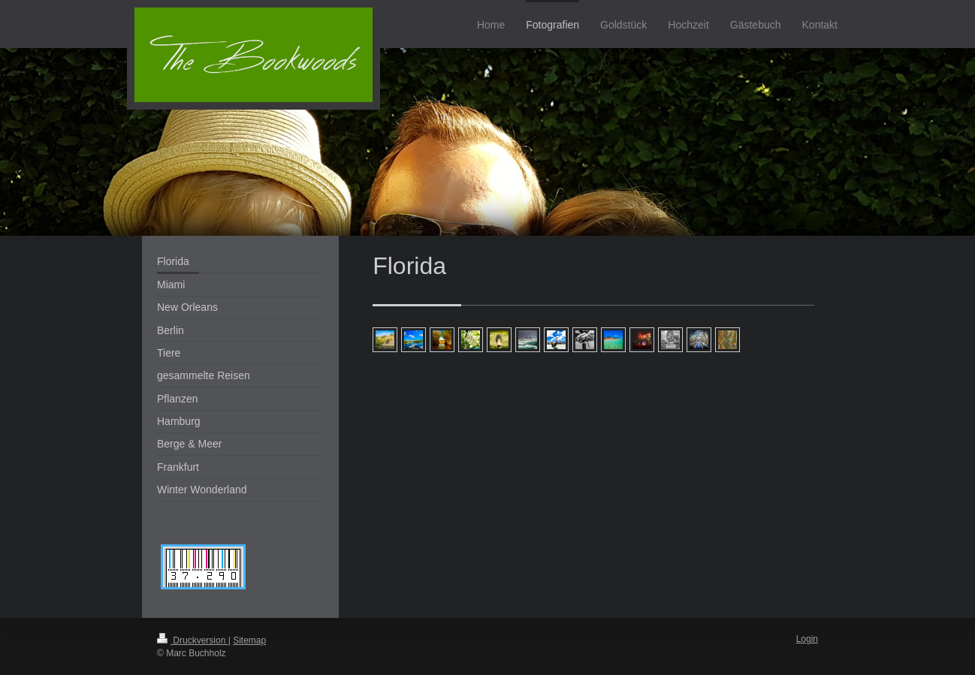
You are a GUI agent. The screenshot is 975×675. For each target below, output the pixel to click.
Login (807, 639)
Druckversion (192, 640)
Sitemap (249, 640)
